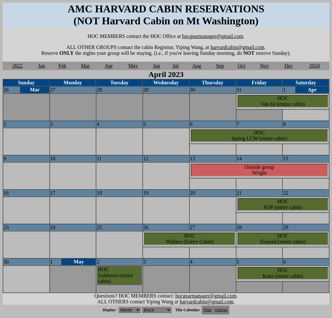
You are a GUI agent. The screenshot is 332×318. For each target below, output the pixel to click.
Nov (264, 65)
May (133, 65)
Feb (62, 65)
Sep (220, 65)
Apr (109, 65)
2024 (314, 65)
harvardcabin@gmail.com (237, 47)
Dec (288, 65)
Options (221, 310)
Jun (156, 65)
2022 (17, 65)
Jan (41, 65)
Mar (85, 65)
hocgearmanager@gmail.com (212, 36)
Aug (196, 65)
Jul (175, 65)
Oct (241, 65)
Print (207, 310)
